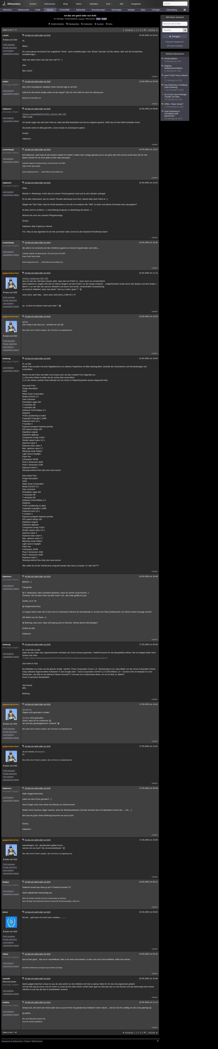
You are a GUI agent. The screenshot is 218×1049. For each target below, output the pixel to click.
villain (5, 954)
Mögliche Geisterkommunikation (175, 68)
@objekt (26, 718)
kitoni (5, 912)
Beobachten (74, 24)
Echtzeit (33, 4)
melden (155, 76)
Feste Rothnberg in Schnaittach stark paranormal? (175, 115)
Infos (110, 24)
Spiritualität (80, 10)
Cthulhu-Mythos (175, 60)
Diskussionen (49, 4)
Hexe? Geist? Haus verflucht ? (175, 78)
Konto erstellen (176, 46)
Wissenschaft (23, 10)
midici (5, 81)
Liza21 (6, 35)
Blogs (65, 4)
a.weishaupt (8, 149)
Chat (109, 4)
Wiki (121, 4)
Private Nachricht (10, 48)
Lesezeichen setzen (11, 54)
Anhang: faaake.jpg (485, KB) (35, 278)
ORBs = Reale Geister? (175, 105)
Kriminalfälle (64, 10)
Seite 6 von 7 (10, 30)
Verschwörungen (98, 10)
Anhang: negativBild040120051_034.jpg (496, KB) (44, 114)
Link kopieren (8, 51)
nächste (151, 30)
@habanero (40, 752)
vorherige (129, 30)
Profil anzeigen (9, 45)
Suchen (100, 24)
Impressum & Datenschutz (12, 1041)
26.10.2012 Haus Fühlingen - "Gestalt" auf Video (175, 97)
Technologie (116, 10)
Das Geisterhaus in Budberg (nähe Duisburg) (175, 87)
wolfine (6, 1002)
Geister (81, 19)
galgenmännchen (11, 273)
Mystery (50, 10)
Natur (143, 10)
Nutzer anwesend (175, 17)
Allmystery (13, 3)
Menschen (7, 10)
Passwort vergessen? (174, 42)
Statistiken (94, 4)
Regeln (27, 1041)
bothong (6, 358)
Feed (98, 19)
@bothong (26, 710)
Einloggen (176, 36)
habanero (7, 109)
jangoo (6, 882)
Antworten (88, 24)
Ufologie (131, 10)
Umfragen (156, 10)
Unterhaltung (172, 10)
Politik (37, 10)
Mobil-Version (37, 1041)
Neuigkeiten (136, 4)
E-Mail (104, 19)
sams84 (6, 978)
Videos (78, 4)
